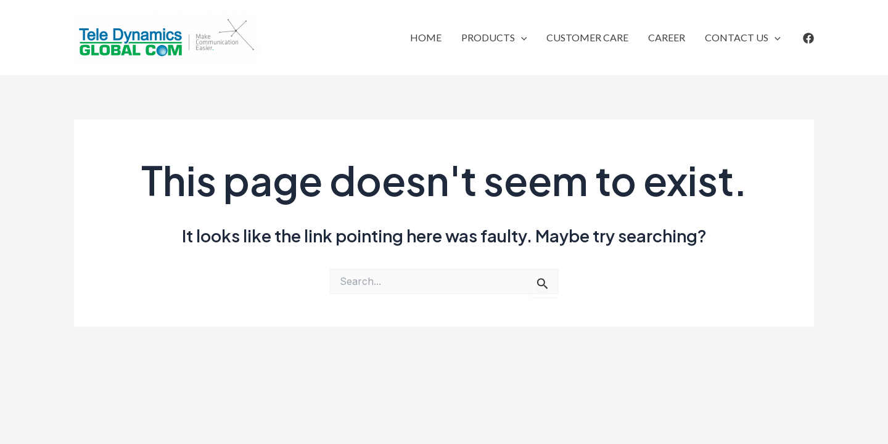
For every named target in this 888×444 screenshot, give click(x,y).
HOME (426, 37)
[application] (521, 38)
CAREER (666, 37)
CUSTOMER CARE (587, 37)
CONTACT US (743, 38)
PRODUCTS (494, 38)
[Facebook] (808, 38)
